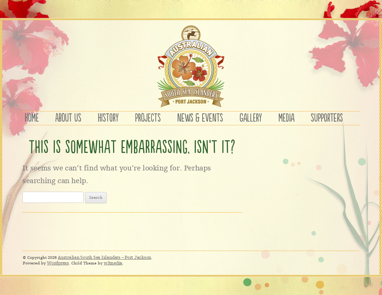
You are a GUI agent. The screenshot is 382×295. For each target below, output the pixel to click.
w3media (113, 263)
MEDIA (286, 118)
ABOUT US (68, 118)
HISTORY (108, 118)
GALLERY (250, 118)
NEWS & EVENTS (200, 118)
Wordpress (58, 263)
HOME (32, 118)
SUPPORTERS (327, 118)
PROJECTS (148, 118)
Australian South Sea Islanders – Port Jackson (104, 257)
